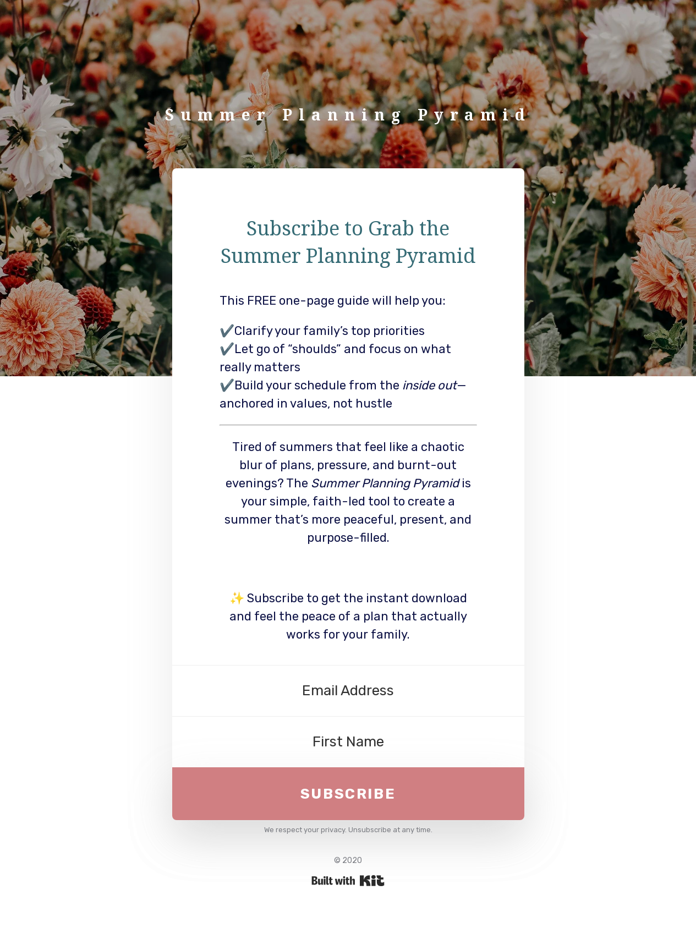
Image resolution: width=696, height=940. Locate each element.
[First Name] (348, 742)
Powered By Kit (348, 880)
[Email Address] (348, 691)
